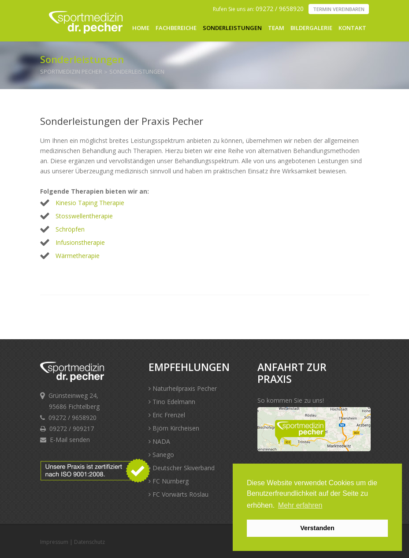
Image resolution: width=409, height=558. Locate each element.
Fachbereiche (176, 28)
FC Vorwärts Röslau (178, 494)
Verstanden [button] (317, 528)
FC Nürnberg (169, 481)
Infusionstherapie (80, 242)
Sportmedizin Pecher (71, 71)
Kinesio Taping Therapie (90, 202)
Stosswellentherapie (84, 216)
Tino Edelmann (172, 401)
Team (276, 28)
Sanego (161, 454)
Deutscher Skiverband (182, 468)
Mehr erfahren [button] (300, 505)
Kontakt (352, 28)
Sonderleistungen (232, 28)
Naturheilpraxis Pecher (183, 388)
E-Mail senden (70, 439)
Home (140, 28)
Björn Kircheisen (174, 428)
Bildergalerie (311, 28)
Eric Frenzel (167, 415)
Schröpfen (70, 229)
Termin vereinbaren (338, 9)
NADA (159, 441)
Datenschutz (89, 542)
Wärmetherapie (78, 255)
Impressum (54, 542)
